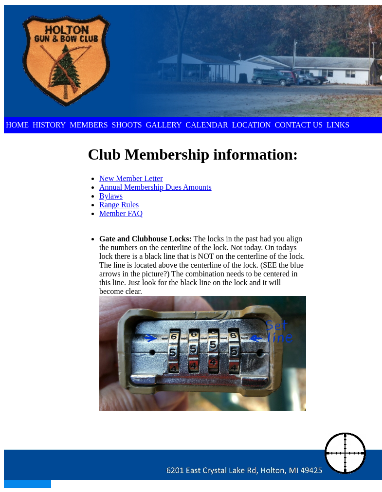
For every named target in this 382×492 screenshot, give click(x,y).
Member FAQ (121, 213)
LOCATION (251, 125)
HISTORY (49, 125)
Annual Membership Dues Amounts (155, 187)
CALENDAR (207, 125)
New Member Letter (131, 178)
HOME (17, 125)
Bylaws (111, 196)
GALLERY (164, 125)
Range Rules (119, 204)
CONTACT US (299, 125)
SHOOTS (127, 125)
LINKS (338, 125)
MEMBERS (89, 125)
